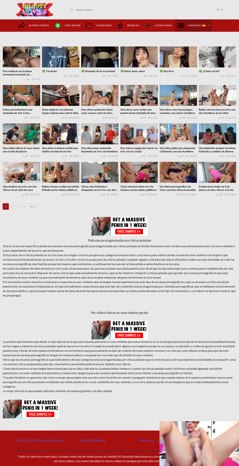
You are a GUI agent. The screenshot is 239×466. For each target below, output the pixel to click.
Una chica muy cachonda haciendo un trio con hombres (99, 149)
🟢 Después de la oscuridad (98, 71)
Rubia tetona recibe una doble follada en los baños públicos (60, 188)
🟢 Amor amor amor (132, 71)
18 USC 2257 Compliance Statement (39, 440)
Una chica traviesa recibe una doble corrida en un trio (60, 149)
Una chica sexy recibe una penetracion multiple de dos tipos (137, 113)
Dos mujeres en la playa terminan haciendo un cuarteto (17, 74)
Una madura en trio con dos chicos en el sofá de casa (20, 188)
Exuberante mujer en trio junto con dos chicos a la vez (216, 188)
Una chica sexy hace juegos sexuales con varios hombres (177, 111)
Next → (34, 206)
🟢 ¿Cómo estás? (209, 71)
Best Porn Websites (93, 440)
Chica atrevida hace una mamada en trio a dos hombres (17, 113)
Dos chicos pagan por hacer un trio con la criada (139, 149)
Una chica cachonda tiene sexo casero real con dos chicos (97, 113)
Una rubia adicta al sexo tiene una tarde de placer (21, 149)
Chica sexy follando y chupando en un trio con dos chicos (98, 190)
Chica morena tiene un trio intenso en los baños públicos (138, 188)
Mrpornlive (146, 440)
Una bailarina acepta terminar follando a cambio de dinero (217, 149)
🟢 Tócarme (49, 71)
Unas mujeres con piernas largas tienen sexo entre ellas (60, 111)
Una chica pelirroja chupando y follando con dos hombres (177, 149)
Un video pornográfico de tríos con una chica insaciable (178, 188)
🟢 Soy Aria (167, 71)
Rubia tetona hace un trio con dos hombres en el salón (217, 111)
